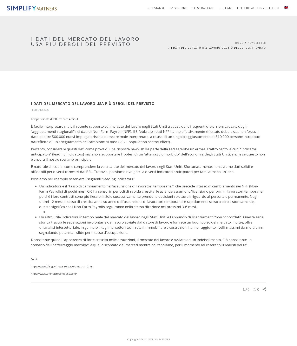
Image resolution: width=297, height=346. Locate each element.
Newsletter (257, 42)
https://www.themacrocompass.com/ (54, 273)
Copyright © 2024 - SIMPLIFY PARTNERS (148, 339)
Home (239, 42)
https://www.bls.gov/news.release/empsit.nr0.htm (62, 266)
